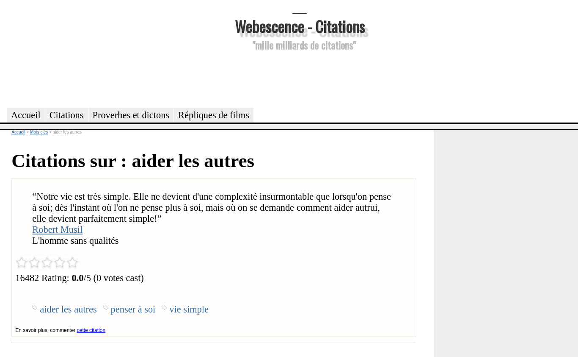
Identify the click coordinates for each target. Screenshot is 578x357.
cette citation (91, 330)
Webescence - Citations (300, 26)
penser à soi (133, 309)
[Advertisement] (300, 78)
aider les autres (68, 309)
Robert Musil (57, 229)
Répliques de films (213, 115)
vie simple (189, 309)
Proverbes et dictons (131, 115)
